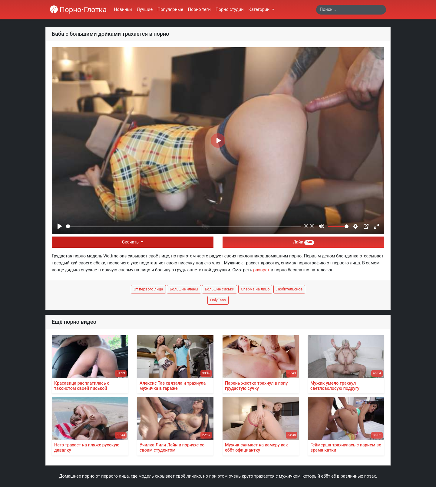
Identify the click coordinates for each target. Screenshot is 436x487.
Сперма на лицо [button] (255, 289)
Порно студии (230, 9)
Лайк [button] (303, 242)
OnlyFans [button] (218, 300)
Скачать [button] (131, 242)
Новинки (123, 9)
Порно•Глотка (78, 9)
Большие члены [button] (184, 289)
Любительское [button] (289, 289)
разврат (261, 270)
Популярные (170, 9)
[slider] (183, 226)
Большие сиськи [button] (219, 289)
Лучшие (145, 9)
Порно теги (199, 9)
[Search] (351, 10)
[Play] (59, 226)
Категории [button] (260, 9)
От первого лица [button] (148, 289)
